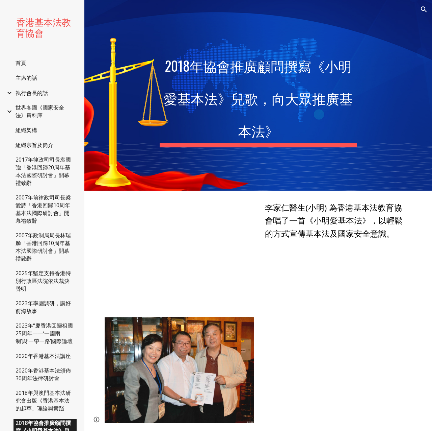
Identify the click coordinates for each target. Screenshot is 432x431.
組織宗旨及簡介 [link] (34, 145)
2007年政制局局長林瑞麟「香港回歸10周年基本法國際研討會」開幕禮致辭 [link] (43, 247)
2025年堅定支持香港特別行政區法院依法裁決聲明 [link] (43, 280)
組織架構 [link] (26, 130)
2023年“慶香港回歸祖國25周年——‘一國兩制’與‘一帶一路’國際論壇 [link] (44, 333)
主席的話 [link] (26, 77)
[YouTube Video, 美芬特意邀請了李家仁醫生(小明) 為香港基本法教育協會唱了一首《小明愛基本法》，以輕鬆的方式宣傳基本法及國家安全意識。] (179, 250)
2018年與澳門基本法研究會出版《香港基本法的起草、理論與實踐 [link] (43, 400)
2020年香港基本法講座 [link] (43, 356)
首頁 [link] (21, 63)
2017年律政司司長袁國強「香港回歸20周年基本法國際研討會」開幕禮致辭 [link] (43, 171)
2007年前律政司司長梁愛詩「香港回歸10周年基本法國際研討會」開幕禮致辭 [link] (43, 209)
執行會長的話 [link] (32, 93)
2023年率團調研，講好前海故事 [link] (43, 307)
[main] (258, 95)
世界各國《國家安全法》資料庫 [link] (40, 111)
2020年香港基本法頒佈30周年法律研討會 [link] (43, 374)
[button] (424, 9)
